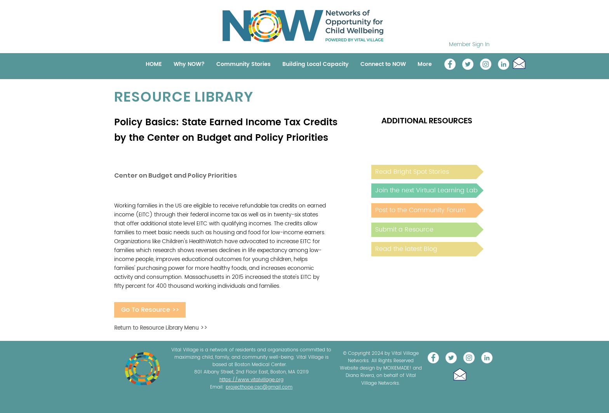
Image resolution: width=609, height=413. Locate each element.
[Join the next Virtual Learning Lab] (427, 190)
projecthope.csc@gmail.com (259, 387)
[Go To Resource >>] (150, 310)
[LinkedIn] (503, 64)
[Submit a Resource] (427, 230)
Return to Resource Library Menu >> (160, 327)
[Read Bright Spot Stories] (427, 172)
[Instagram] (485, 64)
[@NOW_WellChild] (467, 64)
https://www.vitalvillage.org (251, 380)
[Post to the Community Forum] (427, 210)
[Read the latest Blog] (427, 249)
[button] (519, 62)
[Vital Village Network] (450, 64)
